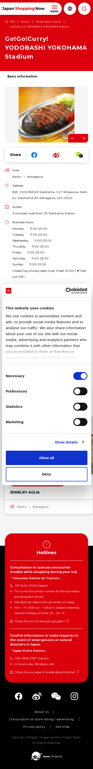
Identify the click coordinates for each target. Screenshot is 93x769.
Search (25, 21)
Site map (63, 726)
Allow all (46, 458)
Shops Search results (48, 21)
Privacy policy (34, 726)
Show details (66, 442)
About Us (41, 712)
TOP (12, 21)
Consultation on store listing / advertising (41, 719)
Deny (46, 474)
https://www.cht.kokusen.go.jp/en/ (40, 621)
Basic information (22, 76)
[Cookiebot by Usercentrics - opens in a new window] (66, 291)
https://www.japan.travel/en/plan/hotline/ (45, 672)
